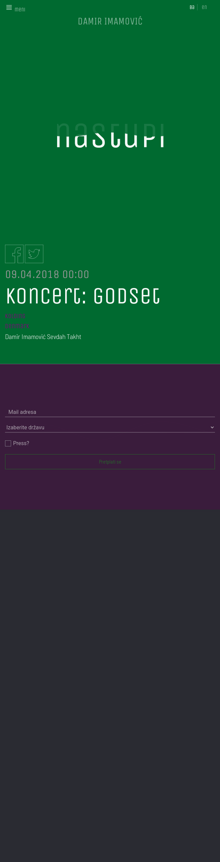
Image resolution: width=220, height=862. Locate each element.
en (204, 7)
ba (191, 7)
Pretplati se (110, 462)
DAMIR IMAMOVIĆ (110, 21)
